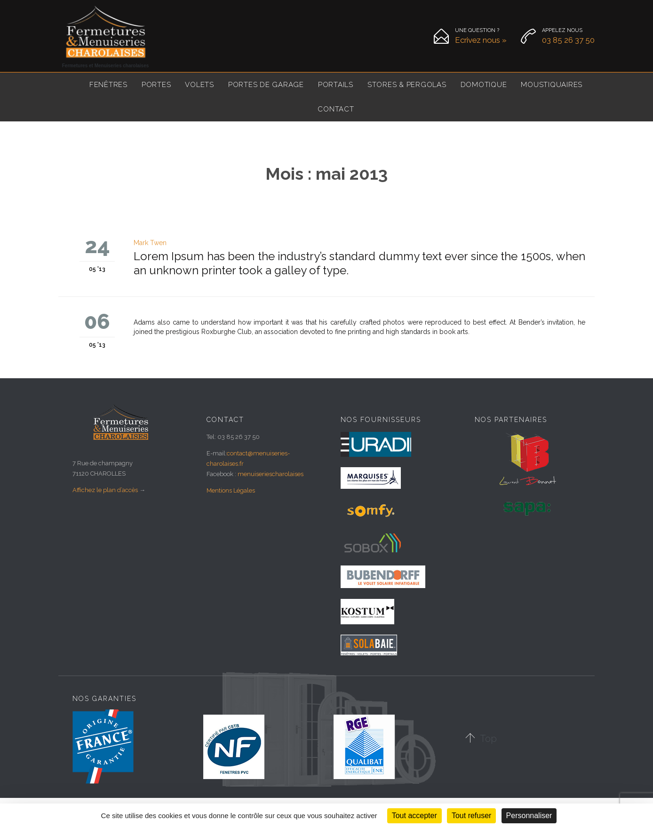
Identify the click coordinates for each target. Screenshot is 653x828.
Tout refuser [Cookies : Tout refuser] (471, 816)
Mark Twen (150, 243)
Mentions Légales (231, 490)
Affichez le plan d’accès (105, 490)
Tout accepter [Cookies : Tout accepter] (414, 816)
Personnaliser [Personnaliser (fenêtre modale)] (529, 816)
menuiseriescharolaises (270, 474)
